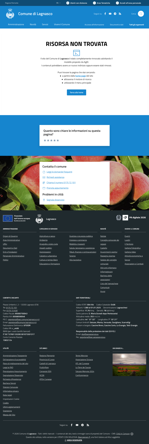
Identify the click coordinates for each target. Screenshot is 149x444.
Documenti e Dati (10, 247)
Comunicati (104, 287)
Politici (5, 259)
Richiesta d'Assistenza (12, 379)
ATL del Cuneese (82, 363)
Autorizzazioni (45, 251)
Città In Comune (123, 433)
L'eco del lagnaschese (109, 283)
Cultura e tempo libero (49, 259)
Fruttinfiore (44, 367)
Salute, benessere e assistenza (82, 247)
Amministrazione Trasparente (15, 355)
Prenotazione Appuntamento (15, 371)
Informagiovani (106, 271)
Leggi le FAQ (8, 367)
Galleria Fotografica (132, 247)
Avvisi (102, 291)
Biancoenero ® (84, 437)
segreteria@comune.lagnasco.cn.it (22, 322)
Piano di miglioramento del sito (15, 363)
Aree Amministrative (11, 240)
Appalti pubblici (46, 247)
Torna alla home (76, 92)
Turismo (72, 255)
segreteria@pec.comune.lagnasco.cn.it (24, 319)
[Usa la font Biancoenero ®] (76, 3)
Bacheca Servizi (9, 383)
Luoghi (127, 240)
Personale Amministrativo (13, 255)
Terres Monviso (82, 355)
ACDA (42, 375)
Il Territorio (129, 244)
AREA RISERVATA (73, 440)
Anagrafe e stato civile (49, 244)
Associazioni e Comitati (134, 263)
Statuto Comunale (10, 387)
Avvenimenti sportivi (108, 251)
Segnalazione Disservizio (13, 375)
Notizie (103, 236)
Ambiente (44, 240)
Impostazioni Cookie (11, 398)
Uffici (5, 244)
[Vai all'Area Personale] (128, 3)
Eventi (127, 236)
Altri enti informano (108, 267)
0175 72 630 (12, 310)
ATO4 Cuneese (46, 379)
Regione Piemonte (47, 355)
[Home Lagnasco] (28, 14)
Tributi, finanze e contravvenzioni (82, 251)
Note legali (7, 395)
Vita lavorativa (75, 259)
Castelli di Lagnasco (48, 363)
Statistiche (7, 410)
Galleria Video (130, 251)
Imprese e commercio (78, 240)
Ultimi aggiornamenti (11, 406)
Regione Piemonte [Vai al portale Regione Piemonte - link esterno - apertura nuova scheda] (11, 3)
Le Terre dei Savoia (83, 367)
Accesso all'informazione (94, 24)
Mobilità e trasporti (77, 244)
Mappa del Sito (9, 414)
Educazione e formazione (50, 263)
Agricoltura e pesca (47, 236)
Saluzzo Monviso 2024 (85, 371)
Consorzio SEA (45, 371)
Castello (103, 247)
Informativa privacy (11, 391)
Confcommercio (82, 375)
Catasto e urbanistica (48, 255)
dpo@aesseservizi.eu (90, 334)
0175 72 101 (11, 307)
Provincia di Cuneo (47, 359)
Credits (6, 402)
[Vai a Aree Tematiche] (101, 3)
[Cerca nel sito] (141, 14)
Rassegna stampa (107, 255)
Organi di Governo (10, 236)
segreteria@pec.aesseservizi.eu (92, 337)
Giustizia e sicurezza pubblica (81, 236)
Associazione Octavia (84, 359)
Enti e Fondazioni (10, 251)
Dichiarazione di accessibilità (14, 359)
